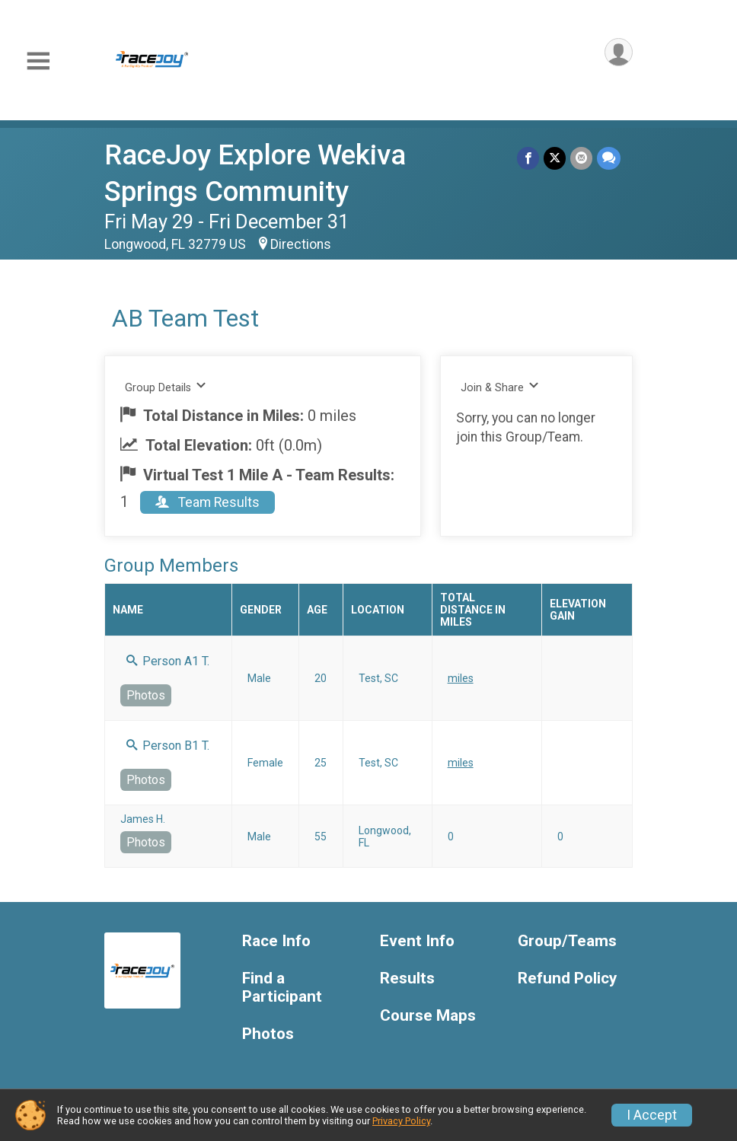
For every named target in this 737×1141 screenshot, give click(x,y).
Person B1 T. (167, 745)
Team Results (207, 502)
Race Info (276, 941)
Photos (145, 695)
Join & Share (500, 387)
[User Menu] (619, 52)
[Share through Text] (609, 158)
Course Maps (428, 1016)
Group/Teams (567, 941)
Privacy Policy (401, 1121)
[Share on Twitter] (555, 158)
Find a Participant (282, 988)
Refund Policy (567, 978)
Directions (300, 244)
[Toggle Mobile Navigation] (38, 61)
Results (407, 978)
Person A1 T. (167, 661)
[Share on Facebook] (528, 158)
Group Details (165, 387)
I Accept (652, 1115)
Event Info (417, 941)
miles (461, 678)
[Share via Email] (581, 158)
